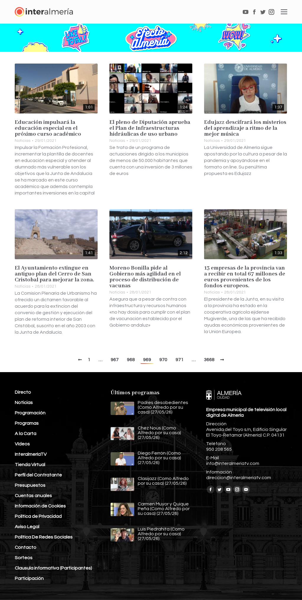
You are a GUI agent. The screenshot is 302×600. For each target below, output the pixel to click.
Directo (23, 392)
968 (131, 359)
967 (115, 359)
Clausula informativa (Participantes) (53, 568)
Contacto (25, 547)
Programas (27, 423)
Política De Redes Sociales (44, 537)
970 (163, 359)
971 (179, 359)
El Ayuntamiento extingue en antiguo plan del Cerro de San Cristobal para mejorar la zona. (54, 274)
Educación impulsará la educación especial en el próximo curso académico (48, 128)
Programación (30, 413)
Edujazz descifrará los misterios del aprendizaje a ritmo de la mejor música (245, 128)
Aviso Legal (27, 526)
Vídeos (22, 444)
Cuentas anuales (33, 495)
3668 (209, 359)
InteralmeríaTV (31, 454)
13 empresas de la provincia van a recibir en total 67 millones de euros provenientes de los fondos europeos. (244, 277)
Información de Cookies (40, 506)
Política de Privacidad (38, 516)
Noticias (22, 141)
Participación (29, 578)
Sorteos (23, 557)
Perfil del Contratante (38, 475)
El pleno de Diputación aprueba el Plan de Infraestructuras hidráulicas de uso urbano (149, 128)
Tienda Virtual (30, 464)
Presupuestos (30, 485)
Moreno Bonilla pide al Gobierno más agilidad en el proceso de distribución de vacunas (145, 277)
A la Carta (25, 433)
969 (147, 359)
